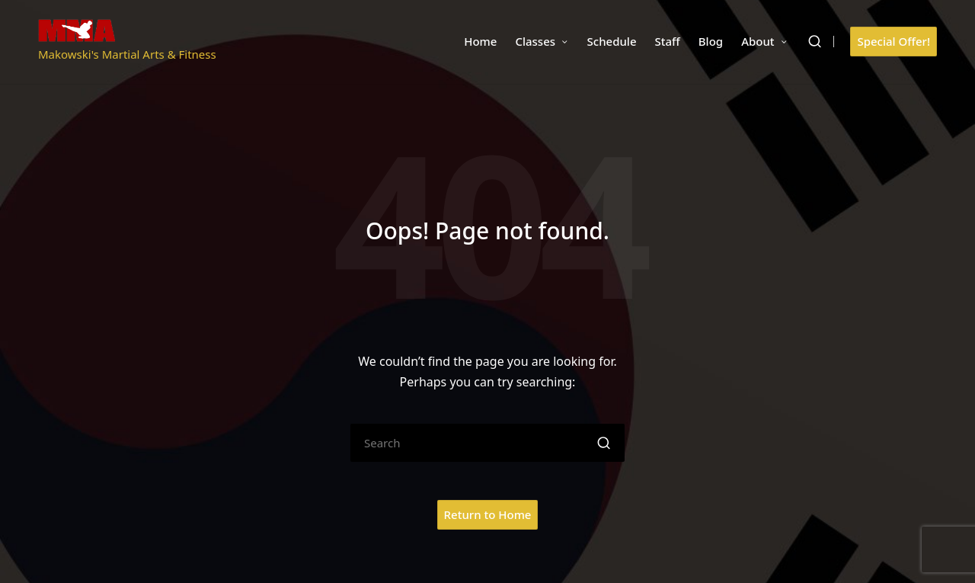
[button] (893, 41)
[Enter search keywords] (487, 443)
